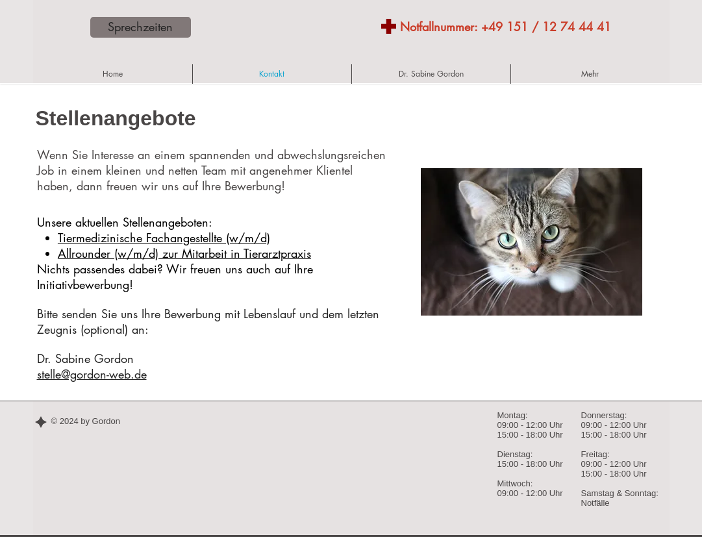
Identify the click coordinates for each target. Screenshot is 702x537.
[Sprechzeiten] (140, 27)
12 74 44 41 (576, 26)
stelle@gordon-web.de (92, 374)
